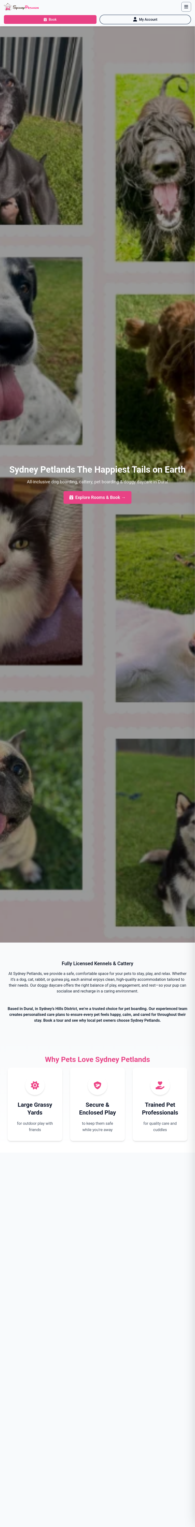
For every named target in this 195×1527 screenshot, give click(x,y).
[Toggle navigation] (186, 7)
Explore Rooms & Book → (97, 497)
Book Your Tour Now (75, 1281)
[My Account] (145, 19)
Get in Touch (125, 1281)
